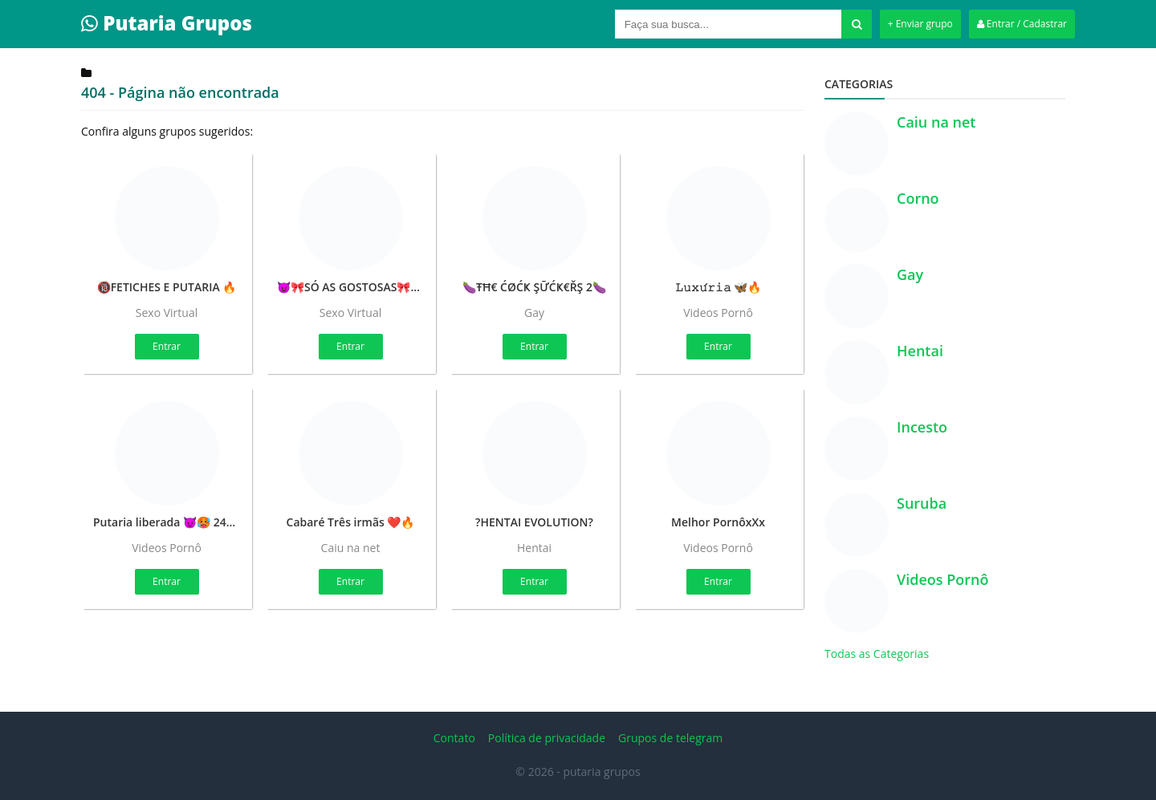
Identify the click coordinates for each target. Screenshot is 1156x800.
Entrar (167, 346)
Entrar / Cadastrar (1022, 23)
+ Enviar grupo (920, 23)
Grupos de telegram (670, 737)
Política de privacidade (546, 737)
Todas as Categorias (876, 653)
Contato (454, 737)
